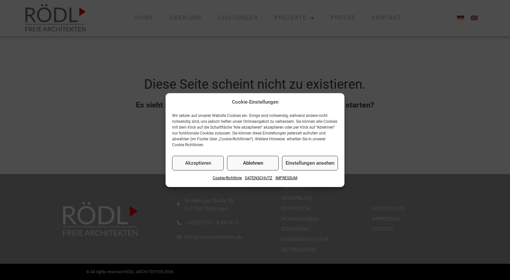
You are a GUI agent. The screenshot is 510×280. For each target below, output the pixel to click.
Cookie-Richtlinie (227, 178)
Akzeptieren (198, 163)
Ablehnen (253, 163)
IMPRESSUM (286, 178)
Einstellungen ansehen (310, 163)
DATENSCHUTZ (258, 178)
